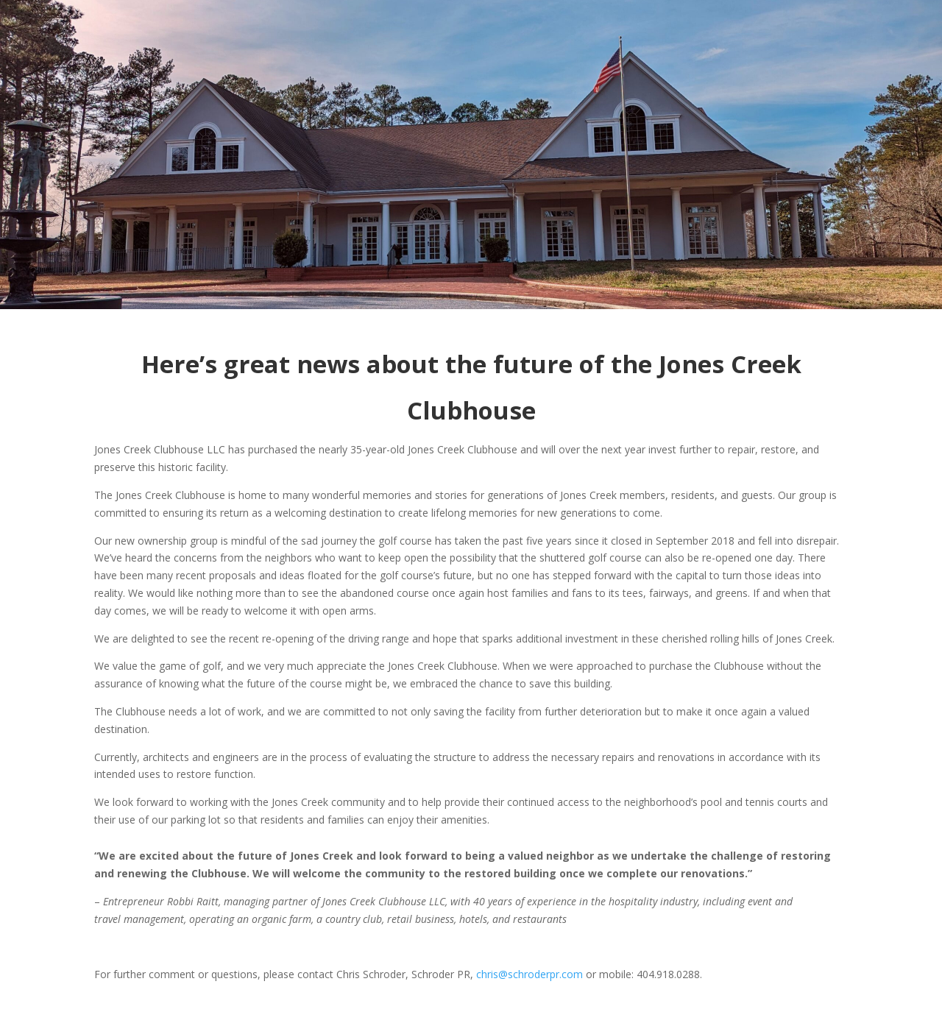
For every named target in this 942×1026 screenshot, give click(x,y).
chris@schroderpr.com (529, 974)
